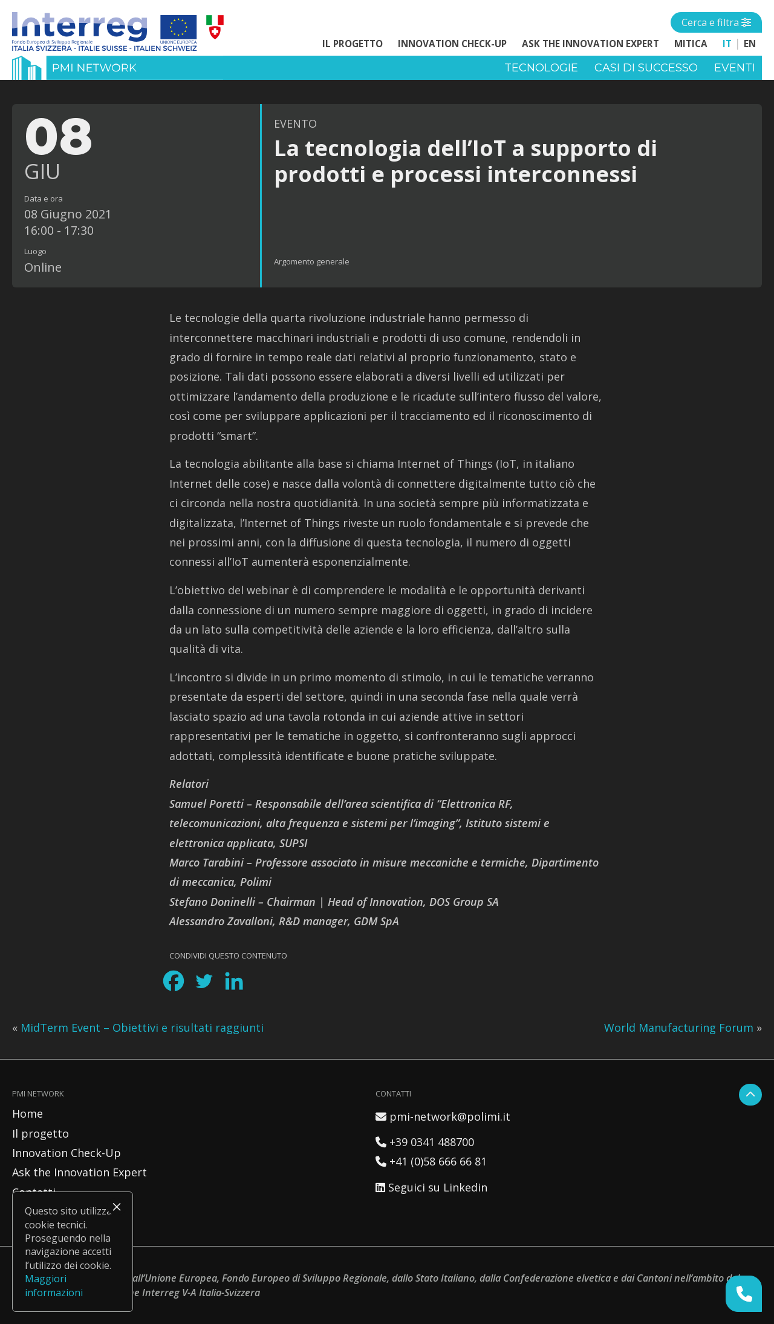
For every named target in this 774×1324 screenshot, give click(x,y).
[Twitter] (204, 981)
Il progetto (352, 44)
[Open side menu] (716, 22)
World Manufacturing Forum (678, 1027)
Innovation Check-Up (452, 44)
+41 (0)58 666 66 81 (431, 1161)
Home (27, 1113)
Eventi (734, 67)
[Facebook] (173, 981)
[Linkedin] (234, 981)
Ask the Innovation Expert (590, 44)
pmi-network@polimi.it (443, 1116)
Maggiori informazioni (54, 1285)
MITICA (690, 44)
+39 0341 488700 (425, 1142)
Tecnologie (541, 67)
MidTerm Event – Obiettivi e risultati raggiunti (142, 1027)
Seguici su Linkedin (431, 1187)
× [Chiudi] (116, 1206)
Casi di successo (646, 67)
